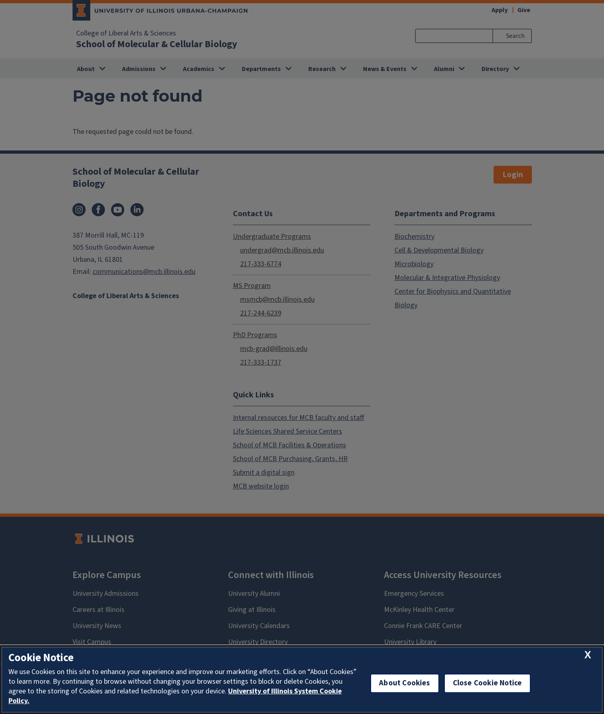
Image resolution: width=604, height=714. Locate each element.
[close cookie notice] (588, 655)
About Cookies (404, 683)
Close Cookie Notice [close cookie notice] (487, 683)
